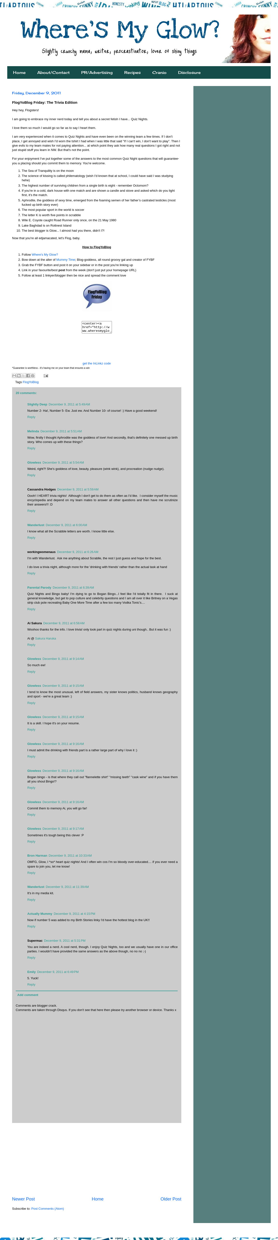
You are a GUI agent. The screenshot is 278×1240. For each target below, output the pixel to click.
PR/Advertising (97, 72)
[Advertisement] (96, 1161)
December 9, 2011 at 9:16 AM (63, 746)
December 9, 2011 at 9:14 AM (63, 661)
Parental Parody (39, 590)
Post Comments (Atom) (47, 1211)
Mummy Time (65, 259)
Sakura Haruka (45, 640)
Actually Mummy (39, 916)
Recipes (132, 72)
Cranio (159, 72)
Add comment (27, 997)
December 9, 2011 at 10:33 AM (70, 858)
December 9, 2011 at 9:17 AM (63, 831)
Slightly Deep (37, 406)
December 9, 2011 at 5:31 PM (65, 943)
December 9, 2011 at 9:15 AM (63, 688)
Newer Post (23, 1201)
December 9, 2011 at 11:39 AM (67, 889)
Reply (31, 419)
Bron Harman (37, 858)
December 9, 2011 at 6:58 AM (64, 625)
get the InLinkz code (97, 365)
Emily (31, 974)
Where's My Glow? (45, 254)
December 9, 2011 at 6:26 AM (77, 554)
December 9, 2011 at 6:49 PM (58, 974)
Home (19, 72)
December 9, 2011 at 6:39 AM (73, 590)
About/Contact (53, 72)
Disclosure (189, 72)
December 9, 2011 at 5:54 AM (63, 464)
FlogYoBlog (31, 384)
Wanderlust (35, 527)
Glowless (34, 464)
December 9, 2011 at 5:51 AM (61, 433)
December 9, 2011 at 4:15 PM (74, 916)
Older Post (171, 1201)
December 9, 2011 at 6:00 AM (66, 527)
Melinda (33, 433)
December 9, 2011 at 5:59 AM (78, 491)
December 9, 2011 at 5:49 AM (69, 406)
